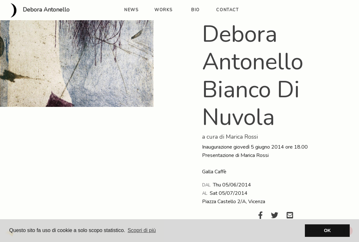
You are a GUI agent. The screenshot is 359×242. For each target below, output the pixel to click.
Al (204, 193)
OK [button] (327, 230)
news (131, 10)
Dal (206, 185)
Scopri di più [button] (141, 230)
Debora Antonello (37, 10)
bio (195, 10)
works (163, 10)
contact (227, 10)
